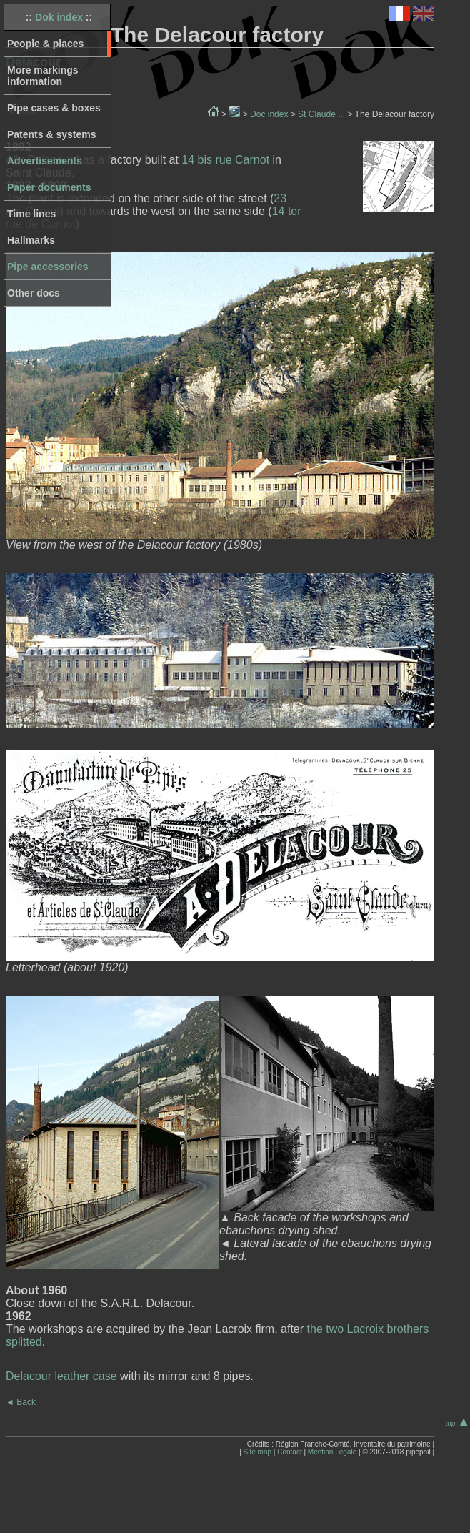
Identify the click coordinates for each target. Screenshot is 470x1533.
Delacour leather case (61, 1376)
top (457, 1423)
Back (21, 1402)
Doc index (269, 114)
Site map (257, 1452)
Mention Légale (332, 1452)
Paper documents (49, 187)
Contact (289, 1452)
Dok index (59, 17)
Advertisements (44, 161)
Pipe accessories (48, 266)
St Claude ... (321, 114)
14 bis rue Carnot (225, 160)
